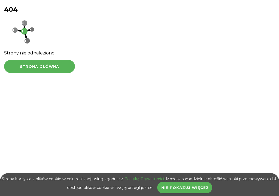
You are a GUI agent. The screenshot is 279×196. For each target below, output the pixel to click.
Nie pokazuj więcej (184, 187)
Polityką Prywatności (144, 178)
